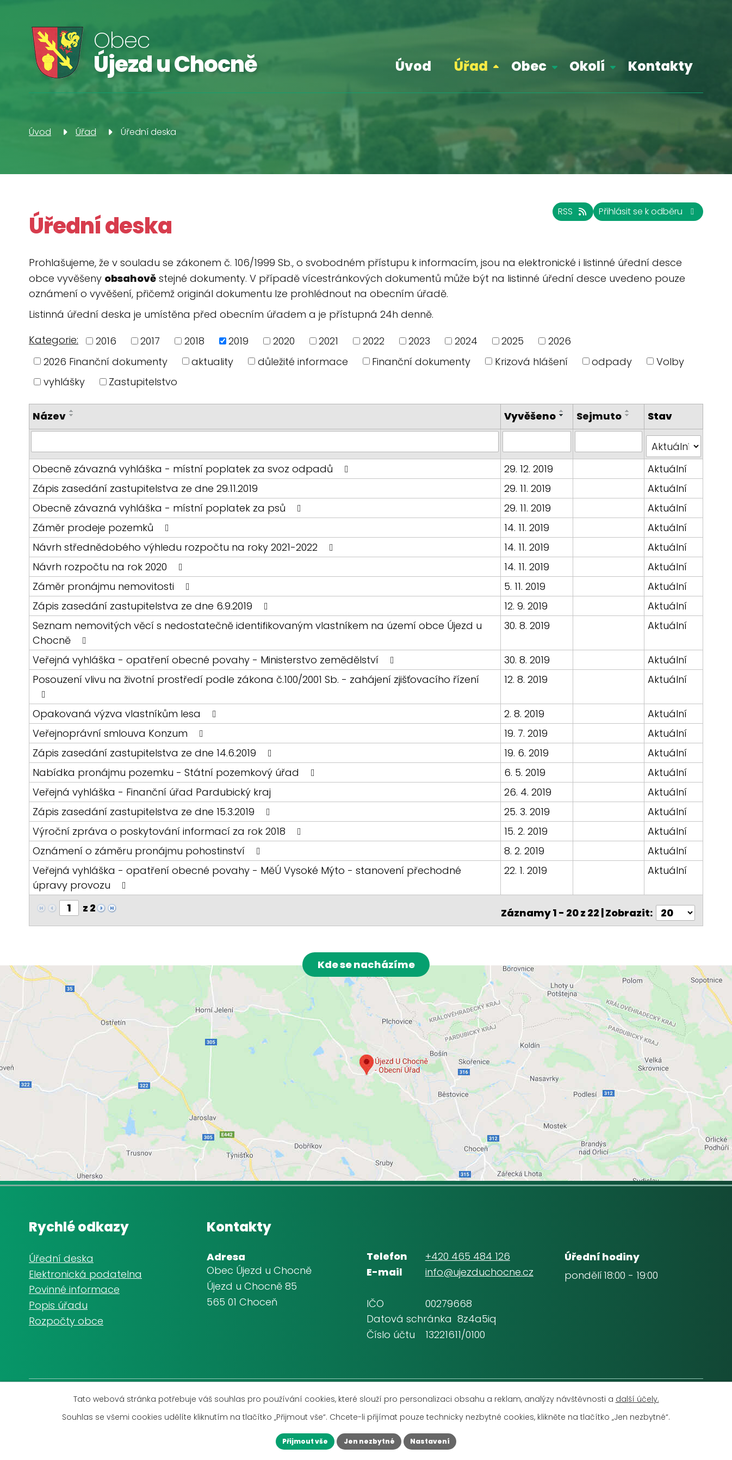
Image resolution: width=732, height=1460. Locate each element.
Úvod (413, 66)
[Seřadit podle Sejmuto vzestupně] (629, 411)
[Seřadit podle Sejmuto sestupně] (629, 415)
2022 (373, 341)
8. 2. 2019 (526, 838)
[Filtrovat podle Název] (266, 449)
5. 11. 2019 (527, 588)
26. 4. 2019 (530, 779)
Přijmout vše (289, 1439)
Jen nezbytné (369, 1439)
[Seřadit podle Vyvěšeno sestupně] (512, 430)
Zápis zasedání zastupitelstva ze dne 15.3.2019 (154, 799)
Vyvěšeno (532, 416)
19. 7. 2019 (528, 721)
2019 (238, 341)
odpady (612, 361)
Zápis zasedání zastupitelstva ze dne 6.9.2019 (152, 608)
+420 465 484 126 (467, 1247)
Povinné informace (74, 1280)
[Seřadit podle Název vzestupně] (72, 411)
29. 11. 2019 (529, 490)
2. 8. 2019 (526, 701)
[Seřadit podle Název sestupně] (72, 415)
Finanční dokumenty (421, 361)
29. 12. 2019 (530, 471)
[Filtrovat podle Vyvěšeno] (538, 449)
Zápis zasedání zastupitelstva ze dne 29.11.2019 (145, 490)
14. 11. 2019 (528, 530)
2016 (106, 341)
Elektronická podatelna (85, 1264)
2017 (150, 341)
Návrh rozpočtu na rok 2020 (110, 569)
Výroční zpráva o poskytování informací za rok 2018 (169, 819)
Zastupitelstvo (143, 382)
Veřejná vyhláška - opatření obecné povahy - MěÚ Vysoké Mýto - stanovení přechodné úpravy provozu (266, 865)
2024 (466, 341)
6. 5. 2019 (527, 760)
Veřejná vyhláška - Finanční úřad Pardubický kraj (152, 779)
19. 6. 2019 (528, 740)
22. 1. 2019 (527, 858)
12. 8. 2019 (528, 681)
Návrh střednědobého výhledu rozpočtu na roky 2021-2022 (185, 549)
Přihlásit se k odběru (636, 218)
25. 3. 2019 (529, 799)
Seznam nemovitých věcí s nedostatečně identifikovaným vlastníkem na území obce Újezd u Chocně (257, 635)
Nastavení (445, 1439)
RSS (539, 218)
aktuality (212, 361)
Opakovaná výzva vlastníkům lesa (127, 701)
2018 (194, 341)
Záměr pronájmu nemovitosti (113, 588)
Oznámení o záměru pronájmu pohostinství (149, 838)
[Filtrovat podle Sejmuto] (609, 449)
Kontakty (660, 66)
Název (49, 416)
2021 (328, 341)
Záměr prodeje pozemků (103, 530)
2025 (512, 341)
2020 (284, 341)
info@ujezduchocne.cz (479, 1263)
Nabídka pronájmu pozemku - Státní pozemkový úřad (176, 760)
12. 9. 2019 (528, 608)
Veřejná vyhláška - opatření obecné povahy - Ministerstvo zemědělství (216, 662)
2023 (419, 341)
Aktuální (667, 471)
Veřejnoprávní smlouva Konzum (120, 721)
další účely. (637, 1396)
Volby (670, 361)
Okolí (587, 66)
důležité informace (303, 361)
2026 (559, 341)
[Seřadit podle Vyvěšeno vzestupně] (512, 425)
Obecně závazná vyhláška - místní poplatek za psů (169, 510)
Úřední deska (61, 1249)
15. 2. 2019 (528, 819)
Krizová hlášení (531, 361)
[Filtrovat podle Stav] (674, 449)
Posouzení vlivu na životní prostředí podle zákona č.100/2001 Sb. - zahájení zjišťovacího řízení (266, 681)
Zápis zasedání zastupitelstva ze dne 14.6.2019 (154, 740)
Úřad (471, 66)
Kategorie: (53, 340)
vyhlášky (64, 382)
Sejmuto (600, 416)
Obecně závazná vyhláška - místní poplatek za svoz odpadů (193, 471)
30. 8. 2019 (529, 627)
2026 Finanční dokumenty (106, 361)
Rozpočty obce (66, 1312)
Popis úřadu (58, 1296)
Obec (529, 66)
